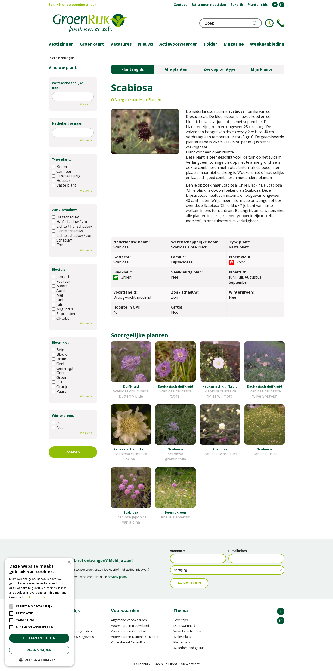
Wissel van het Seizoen (190, 631)
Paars (59, 391)
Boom (59, 166)
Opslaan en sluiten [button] (39, 638)
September (64, 313)
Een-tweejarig (66, 176)
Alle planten (176, 69)
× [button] (69, 562)
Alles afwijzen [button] (39, 650)
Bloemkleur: (62, 342)
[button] (39, 659)
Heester (61, 180)
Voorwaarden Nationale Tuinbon (135, 636)
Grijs (58, 372)
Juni (57, 299)
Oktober (61, 318)
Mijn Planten (263, 69)
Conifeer (61, 171)
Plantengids (132, 69)
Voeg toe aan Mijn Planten (138, 99)
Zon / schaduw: (64, 210)
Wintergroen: (63, 415)
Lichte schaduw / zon (72, 235)
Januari (60, 276)
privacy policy (117, 577)
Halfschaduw (65, 217)
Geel (58, 363)
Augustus (62, 309)
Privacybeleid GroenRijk (128, 642)
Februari (61, 281)
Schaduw (62, 240)
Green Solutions (165, 664)
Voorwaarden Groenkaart (130, 631)
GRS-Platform (191, 664)
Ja (56, 422)
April (58, 290)
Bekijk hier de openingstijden (73, 4)
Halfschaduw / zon (70, 221)
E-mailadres (237, 551)
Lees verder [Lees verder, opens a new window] (37, 597)
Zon (57, 244)
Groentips (180, 620)
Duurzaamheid (184, 625)
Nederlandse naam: (68, 123)
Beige (59, 349)
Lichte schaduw (67, 231)
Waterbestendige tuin (189, 648)
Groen (59, 377)
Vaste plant (64, 185)
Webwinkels (182, 636)
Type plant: (61, 159)
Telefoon (280, 23)
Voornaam (177, 551)
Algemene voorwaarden (129, 620)
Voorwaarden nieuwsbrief (130, 625)
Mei (57, 295)
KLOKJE (269, 23)
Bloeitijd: (59, 269)
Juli (57, 304)
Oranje (60, 386)
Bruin (59, 359)
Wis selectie (86, 104)
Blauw (59, 354)
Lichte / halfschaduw (72, 226)
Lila (57, 382)
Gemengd (62, 368)
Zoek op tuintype (219, 69)
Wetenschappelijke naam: (67, 85)
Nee (58, 427)
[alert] (39, 612)
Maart (59, 286)
